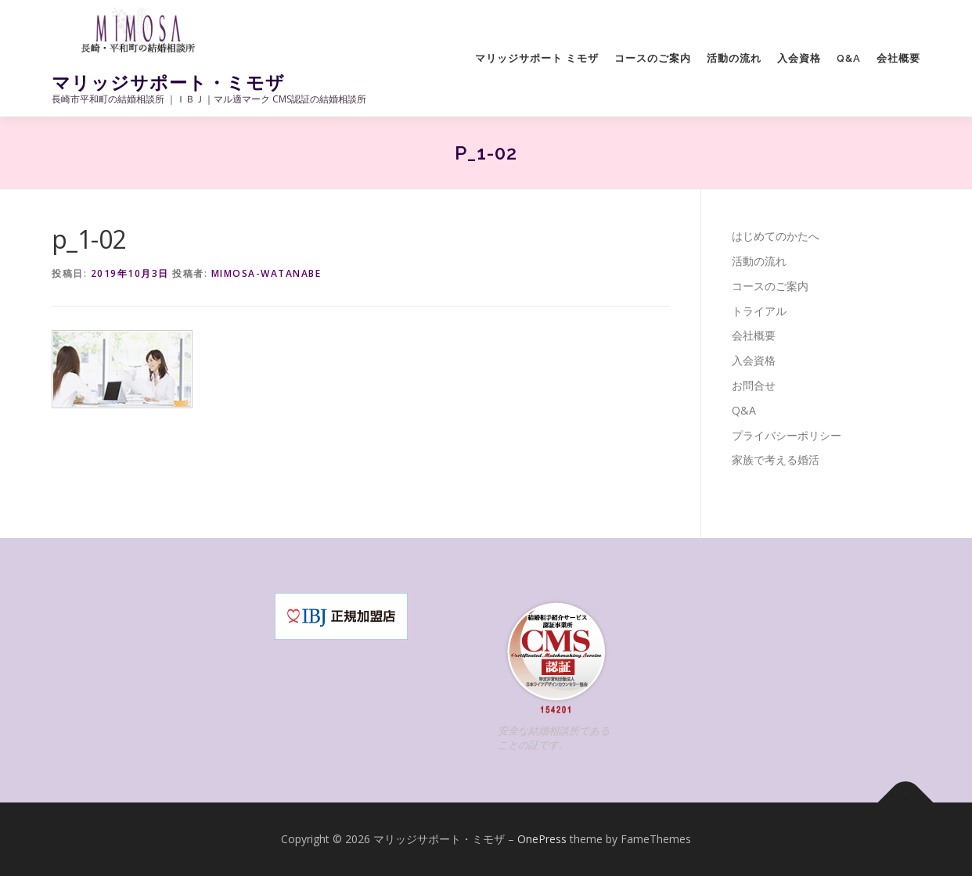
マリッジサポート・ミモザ (168, 82)
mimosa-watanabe (266, 273)
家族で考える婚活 (775, 459)
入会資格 (799, 58)
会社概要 (898, 58)
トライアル (759, 310)
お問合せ (754, 385)
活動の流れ (734, 58)
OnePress (542, 838)
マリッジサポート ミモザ (537, 58)
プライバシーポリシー (786, 435)
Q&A (849, 58)
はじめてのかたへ (775, 235)
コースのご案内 (652, 58)
